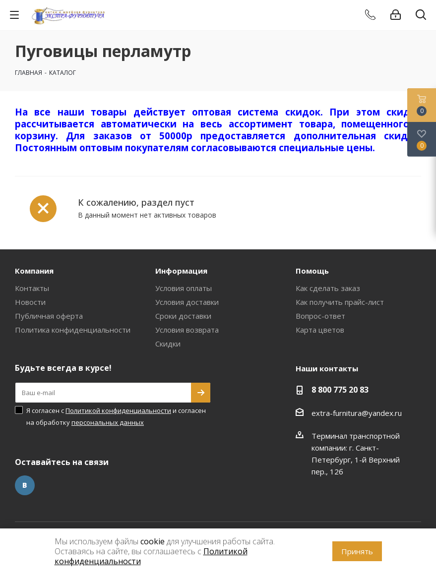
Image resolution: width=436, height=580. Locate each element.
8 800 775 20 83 (340, 389)
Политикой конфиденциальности (118, 410)
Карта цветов (320, 330)
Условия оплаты (183, 288)
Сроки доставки (183, 316)
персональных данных (107, 422)
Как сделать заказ (328, 288)
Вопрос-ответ (320, 316)
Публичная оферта (49, 316)
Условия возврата (187, 330)
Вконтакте (25, 485)
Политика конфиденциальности (72, 330)
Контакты (32, 288)
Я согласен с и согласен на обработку (116, 416)
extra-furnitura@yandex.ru (356, 413)
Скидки (168, 343)
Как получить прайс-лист (340, 302)
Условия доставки (187, 302)
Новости (30, 302)
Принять (357, 551)
